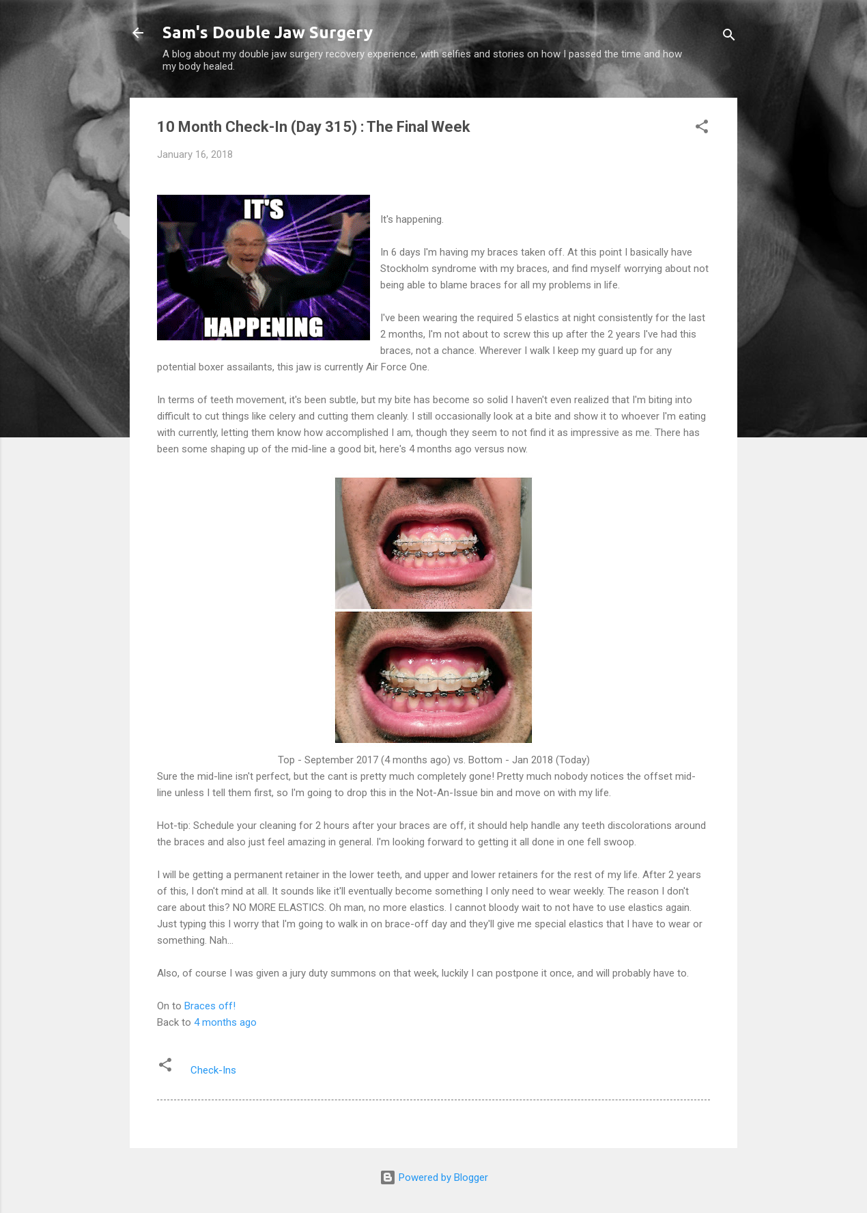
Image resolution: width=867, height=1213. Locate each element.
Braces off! (210, 1006)
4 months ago (225, 1022)
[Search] (729, 37)
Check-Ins (213, 1070)
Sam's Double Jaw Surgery (267, 32)
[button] (702, 128)
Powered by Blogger (434, 1177)
